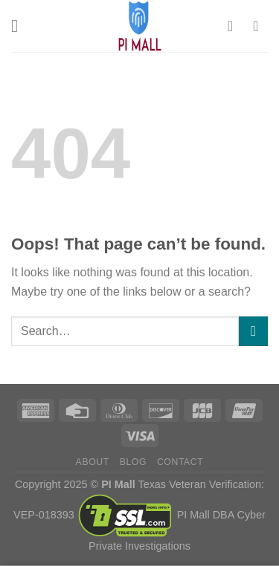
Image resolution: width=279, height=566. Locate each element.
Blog (133, 462)
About (92, 462)
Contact (180, 462)
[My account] (235, 26)
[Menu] (20, 25)
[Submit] (253, 330)
